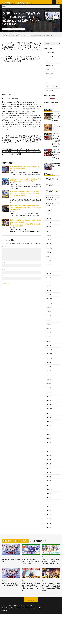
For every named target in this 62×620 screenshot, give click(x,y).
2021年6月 (48, 326)
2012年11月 (49, 523)
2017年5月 (48, 472)
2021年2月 (48, 343)
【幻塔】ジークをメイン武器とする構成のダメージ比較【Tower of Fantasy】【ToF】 (51, 562)
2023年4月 (48, 234)
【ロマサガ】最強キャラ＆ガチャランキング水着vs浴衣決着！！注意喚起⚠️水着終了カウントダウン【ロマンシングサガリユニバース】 (56, 142)
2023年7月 (48, 222)
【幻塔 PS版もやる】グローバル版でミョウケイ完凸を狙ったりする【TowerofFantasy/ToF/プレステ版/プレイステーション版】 (31, 591)
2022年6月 (48, 276)
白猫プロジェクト (50, 93)
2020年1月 (48, 397)
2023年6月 (48, 226)
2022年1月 (48, 297)
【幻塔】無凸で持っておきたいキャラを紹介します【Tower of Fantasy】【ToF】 (31, 562)
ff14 (47, 62)
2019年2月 (48, 431)
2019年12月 (49, 401)
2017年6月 (48, 468)
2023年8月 (48, 218)
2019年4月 (48, 422)
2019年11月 (49, 406)
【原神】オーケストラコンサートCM (56, 129)
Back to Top (31, 606)
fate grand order (50, 58)
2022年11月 (49, 255)
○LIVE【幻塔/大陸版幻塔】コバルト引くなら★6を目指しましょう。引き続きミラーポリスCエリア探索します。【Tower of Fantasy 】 (25, 194)
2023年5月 (48, 230)
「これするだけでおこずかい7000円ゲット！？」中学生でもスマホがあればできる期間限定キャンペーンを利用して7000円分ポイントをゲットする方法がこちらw (21, 48)
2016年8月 (48, 485)
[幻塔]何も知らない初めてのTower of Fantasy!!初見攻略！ (10, 588)
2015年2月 (48, 502)
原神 (47, 83)
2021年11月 (49, 305)
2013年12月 (49, 514)
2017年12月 (49, 456)
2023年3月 (48, 238)
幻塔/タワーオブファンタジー (17, 30)
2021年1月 (48, 347)
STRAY (47, 70)
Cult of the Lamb (50, 54)
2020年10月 (49, 360)
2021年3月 (48, 339)
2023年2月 (48, 243)
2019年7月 (48, 418)
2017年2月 (48, 477)
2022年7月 (48, 272)
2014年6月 (48, 510)
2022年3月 (48, 289)
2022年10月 (49, 259)
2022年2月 (48, 293)
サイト (3, 277)
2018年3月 (48, 447)
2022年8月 (48, 268)
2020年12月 (49, 351)
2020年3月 (48, 389)
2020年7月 (48, 372)
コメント (4, 248)
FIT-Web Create (30, 614)
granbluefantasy (50, 66)
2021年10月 (49, 309)
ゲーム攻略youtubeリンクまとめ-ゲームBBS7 (22, 612)
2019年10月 (49, 410)
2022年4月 (48, 284)
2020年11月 (49, 355)
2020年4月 (48, 385)
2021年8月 (48, 318)
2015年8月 (48, 497)
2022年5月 (48, 280)
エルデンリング (50, 74)
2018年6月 (48, 443)
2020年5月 (48, 380)
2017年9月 (48, 464)
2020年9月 (48, 364)
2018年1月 (48, 451)
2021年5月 (48, 330)
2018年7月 (48, 439)
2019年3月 (48, 426)
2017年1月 (48, 481)
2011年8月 (48, 527)
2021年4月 (48, 335)
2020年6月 (48, 376)
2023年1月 (48, 247)
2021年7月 (48, 322)
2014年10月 (49, 506)
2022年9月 (48, 263)
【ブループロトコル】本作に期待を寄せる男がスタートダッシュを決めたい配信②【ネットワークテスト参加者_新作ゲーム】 (25, 209)
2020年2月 (48, 393)
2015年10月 (49, 489)
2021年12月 (49, 301)
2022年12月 (49, 251)
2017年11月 (49, 460)
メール (4, 270)
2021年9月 (48, 314)
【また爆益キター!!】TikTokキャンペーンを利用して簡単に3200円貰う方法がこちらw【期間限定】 (21, 60)
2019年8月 (48, 414)
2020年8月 (48, 368)
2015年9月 (48, 493)
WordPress (5, 616)
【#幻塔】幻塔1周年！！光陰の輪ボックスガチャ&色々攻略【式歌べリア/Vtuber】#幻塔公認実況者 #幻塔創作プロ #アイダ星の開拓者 (51, 591)
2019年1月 (48, 435)
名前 (3, 264)
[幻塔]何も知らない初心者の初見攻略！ (56, 168)
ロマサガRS (49, 79)
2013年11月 (49, 518)
